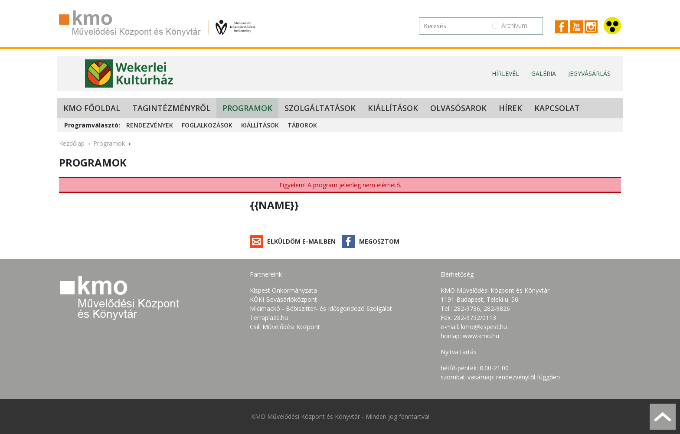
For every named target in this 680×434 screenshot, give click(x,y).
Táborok (302, 125)
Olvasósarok (458, 108)
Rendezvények (149, 125)
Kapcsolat (557, 108)
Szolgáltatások (320, 108)
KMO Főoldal (91, 108)
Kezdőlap (72, 143)
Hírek (510, 108)
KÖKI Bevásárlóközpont (283, 299)
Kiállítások (393, 108)
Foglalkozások (207, 125)
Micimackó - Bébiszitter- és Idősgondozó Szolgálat (321, 308)
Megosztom (379, 241)
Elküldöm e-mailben (301, 241)
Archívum (514, 25)
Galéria (543, 73)
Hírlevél (505, 73)
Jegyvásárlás (589, 73)
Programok (247, 108)
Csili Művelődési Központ (285, 327)
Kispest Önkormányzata (283, 290)
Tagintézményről (171, 108)
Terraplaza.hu (269, 317)
